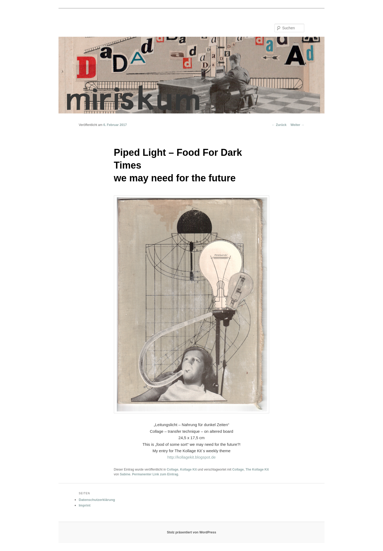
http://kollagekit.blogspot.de (191, 457)
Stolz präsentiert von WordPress (191, 532)
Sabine (125, 474)
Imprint (84, 505)
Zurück (279, 125)
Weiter (297, 125)
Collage (172, 469)
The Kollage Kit (257, 469)
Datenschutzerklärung (97, 500)
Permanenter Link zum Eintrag (155, 474)
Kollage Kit (188, 469)
